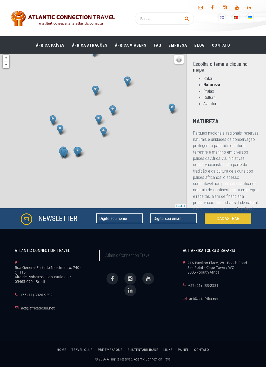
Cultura (209, 97)
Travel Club (82, 350)
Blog (199, 44)
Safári (208, 78)
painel (183, 350)
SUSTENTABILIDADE (143, 350)
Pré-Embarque (110, 350)
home (61, 350)
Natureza (211, 84)
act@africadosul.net (38, 308)
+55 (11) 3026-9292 (36, 295)
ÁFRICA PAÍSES (50, 44)
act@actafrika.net (204, 298)
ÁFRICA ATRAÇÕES (90, 44)
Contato (221, 44)
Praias (208, 91)
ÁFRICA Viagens (131, 44)
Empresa (178, 44)
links (168, 350)
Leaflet (180, 206)
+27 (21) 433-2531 (203, 285)
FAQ (157, 44)
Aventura (210, 103)
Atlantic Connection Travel (127, 255)
